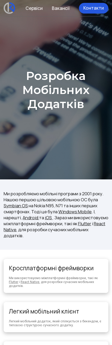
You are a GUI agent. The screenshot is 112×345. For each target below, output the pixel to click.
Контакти (93, 8)
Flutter (84, 224)
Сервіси (34, 8)
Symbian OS (16, 206)
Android (31, 218)
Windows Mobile (75, 212)
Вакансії (61, 8)
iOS (49, 218)
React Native (30, 282)
